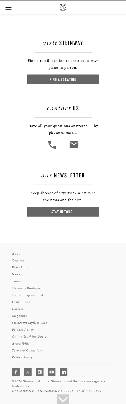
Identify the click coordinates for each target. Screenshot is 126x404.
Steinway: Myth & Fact (29, 322)
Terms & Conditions (27, 350)
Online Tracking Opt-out (31, 336)
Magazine (19, 316)
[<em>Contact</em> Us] (74, 148)
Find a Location (63, 79)
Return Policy (22, 357)
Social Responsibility (28, 295)
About (17, 253)
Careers (18, 309)
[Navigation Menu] (8, 7)
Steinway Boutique (26, 288)
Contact (18, 260)
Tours (16, 281)
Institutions (21, 302)
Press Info (20, 267)
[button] (53, 148)
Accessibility (21, 343)
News (16, 274)
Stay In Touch (63, 211)
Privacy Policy (23, 329)
